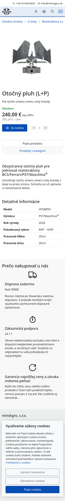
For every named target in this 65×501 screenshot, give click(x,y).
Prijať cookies (32, 489)
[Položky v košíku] (44, 11)
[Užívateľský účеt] (36, 11)
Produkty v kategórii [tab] (32, 151)
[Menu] (60, 11)
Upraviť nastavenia (32, 472)
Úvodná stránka (12, 21)
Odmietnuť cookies (32, 481)
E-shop (32, 21)
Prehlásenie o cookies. (18, 462)
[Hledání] (52, 11)
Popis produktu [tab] (32, 143)
